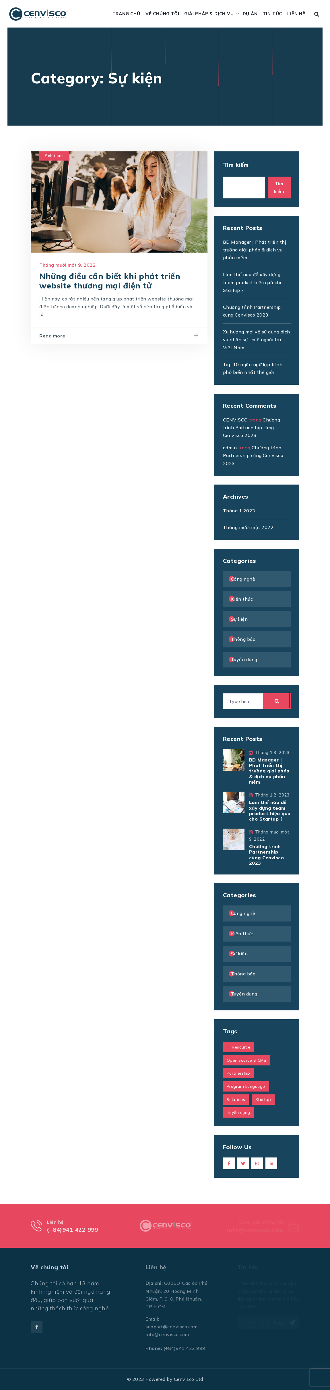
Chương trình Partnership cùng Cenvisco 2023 (251, 427)
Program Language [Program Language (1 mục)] (246, 1086)
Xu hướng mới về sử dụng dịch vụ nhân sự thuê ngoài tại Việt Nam (256, 339)
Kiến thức (242, 599)
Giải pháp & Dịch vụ (209, 13)
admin (230, 447)
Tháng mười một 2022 (248, 527)
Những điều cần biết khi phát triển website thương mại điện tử (109, 281)
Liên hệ (296, 13)
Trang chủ (126, 13)
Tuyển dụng (244, 659)
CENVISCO (235, 420)
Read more (52, 336)
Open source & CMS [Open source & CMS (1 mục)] (247, 1060)
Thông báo (243, 639)
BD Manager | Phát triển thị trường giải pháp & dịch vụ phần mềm (254, 249)
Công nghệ (243, 579)
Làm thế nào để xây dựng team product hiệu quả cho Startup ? (253, 282)
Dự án (250, 13)
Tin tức (272, 13)
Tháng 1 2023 (239, 511)
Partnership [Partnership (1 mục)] (238, 1073)
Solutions (54, 155)
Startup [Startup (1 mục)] (263, 1099)
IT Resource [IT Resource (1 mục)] (239, 1047)
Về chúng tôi (162, 13)
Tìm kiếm (236, 164)
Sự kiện (239, 619)
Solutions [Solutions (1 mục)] (236, 1099)
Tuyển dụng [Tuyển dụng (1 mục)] (238, 1112)
